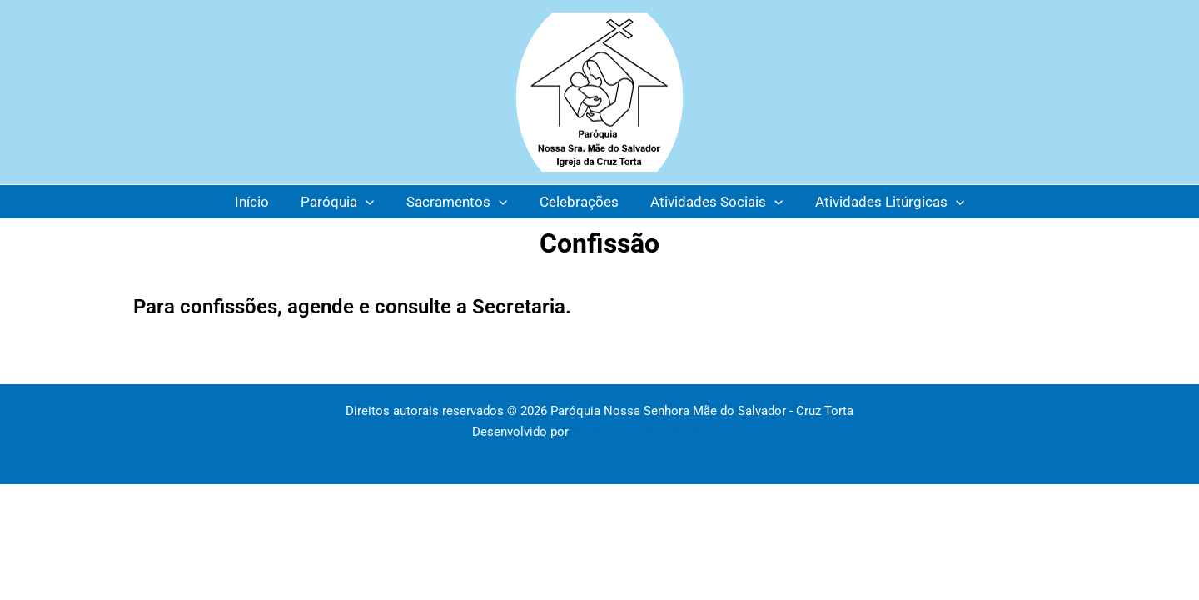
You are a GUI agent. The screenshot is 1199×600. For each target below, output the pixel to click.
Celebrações (577, 201)
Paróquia (343, 201)
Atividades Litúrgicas (880, 201)
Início (261, 201)
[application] (371, 201)
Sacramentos (458, 201)
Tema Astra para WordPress (650, 431)
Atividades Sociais (711, 201)
